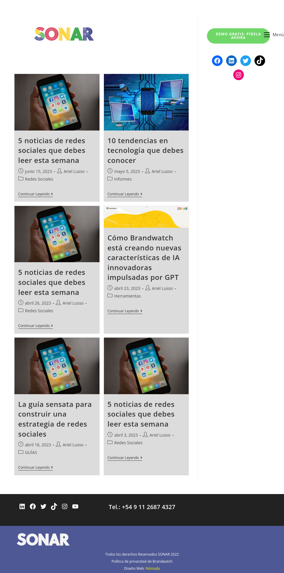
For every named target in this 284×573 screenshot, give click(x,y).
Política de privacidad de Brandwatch (142, 559)
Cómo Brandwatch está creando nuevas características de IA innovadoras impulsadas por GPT (144, 256)
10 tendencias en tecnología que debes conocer (145, 150)
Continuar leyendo (35, 194)
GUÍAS (31, 451)
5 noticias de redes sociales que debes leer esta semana (52, 150)
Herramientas (127, 295)
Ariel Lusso (74, 171)
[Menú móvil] (274, 34)
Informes (123, 179)
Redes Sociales (39, 179)
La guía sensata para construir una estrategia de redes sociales (55, 417)
